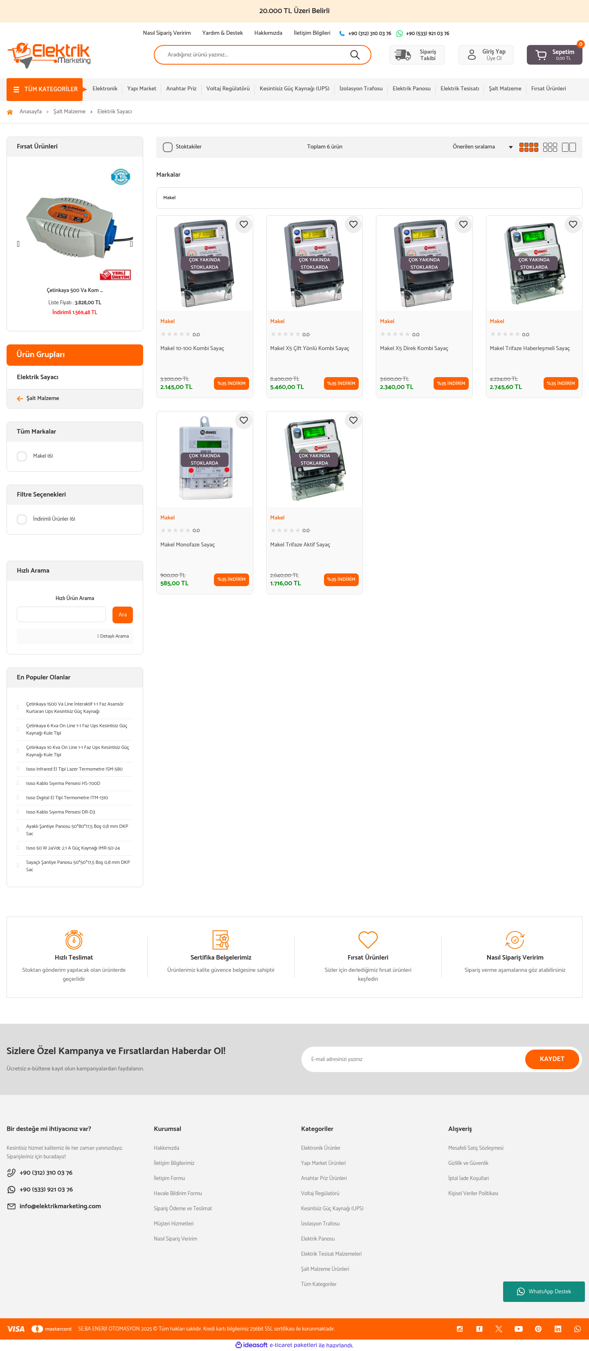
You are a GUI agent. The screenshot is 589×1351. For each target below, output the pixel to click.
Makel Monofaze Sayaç (187, 545)
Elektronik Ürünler (321, 1148)
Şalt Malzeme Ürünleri (325, 1269)
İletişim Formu (169, 1178)
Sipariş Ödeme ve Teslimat (183, 1209)
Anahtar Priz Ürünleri (324, 1178)
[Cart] (554, 55)
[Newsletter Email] (441, 1059)
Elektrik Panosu (318, 1239)
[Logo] (49, 54)
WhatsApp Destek (544, 1292)
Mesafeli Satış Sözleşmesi (476, 1148)
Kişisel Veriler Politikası (473, 1193)
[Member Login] (486, 55)
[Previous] (18, 244)
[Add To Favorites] (243, 224)
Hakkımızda (166, 1148)
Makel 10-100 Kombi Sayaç (192, 348)
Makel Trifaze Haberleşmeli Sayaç (530, 348)
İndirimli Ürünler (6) (54, 519)
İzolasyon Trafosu (320, 1224)
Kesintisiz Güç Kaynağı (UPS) (332, 1209)
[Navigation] (45, 89)
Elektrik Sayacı (114, 112)
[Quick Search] (61, 614)
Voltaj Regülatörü (320, 1193)
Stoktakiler (189, 147)
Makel (167, 321)
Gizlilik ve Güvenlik (468, 1163)
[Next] (131, 244)
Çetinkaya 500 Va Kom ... (75, 290)
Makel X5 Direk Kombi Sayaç (414, 348)
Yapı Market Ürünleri (323, 1163)
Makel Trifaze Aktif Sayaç (300, 545)
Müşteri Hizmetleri (173, 1224)
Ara (123, 615)
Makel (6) (43, 456)
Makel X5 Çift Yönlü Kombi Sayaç (310, 348)
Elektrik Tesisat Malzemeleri (331, 1254)
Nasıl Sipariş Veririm (175, 1239)
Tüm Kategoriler (319, 1284)
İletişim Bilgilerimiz (174, 1163)
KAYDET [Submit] (552, 1059)
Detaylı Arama (113, 636)
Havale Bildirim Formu (178, 1193)
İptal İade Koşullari (468, 1178)
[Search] (262, 55)
